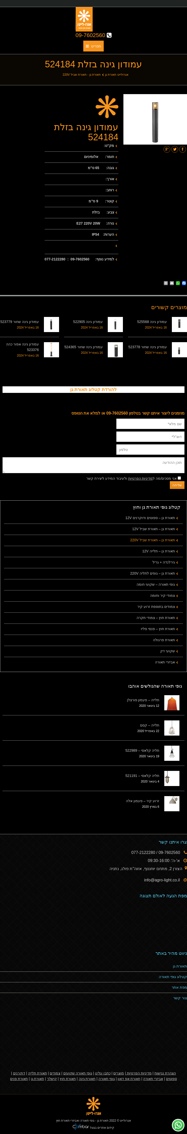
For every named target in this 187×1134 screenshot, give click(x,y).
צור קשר (180, 998)
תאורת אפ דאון (129, 1079)
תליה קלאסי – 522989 (142, 750)
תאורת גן (180, 966)
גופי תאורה (106, 1079)
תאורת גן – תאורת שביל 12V (153, 529)
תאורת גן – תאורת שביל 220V (152, 540)
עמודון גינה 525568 (152, 322)
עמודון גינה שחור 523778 (147, 347)
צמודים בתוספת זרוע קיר (156, 607)
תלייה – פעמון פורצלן (143, 700)
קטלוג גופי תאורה (173, 977)
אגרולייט (125, 1120)
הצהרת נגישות (165, 1073)
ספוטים (171, 1079)
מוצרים (118, 1073)
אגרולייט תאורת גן (116, 74)
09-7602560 (93, 35)
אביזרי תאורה (165, 662)
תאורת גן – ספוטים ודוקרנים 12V (150, 518)
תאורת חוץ (68, 1079)
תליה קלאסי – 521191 (142, 776)
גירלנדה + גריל (163, 562)
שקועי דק (167, 651)
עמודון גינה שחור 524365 (83, 347)
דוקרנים (19, 1073)
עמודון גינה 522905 (88, 322)
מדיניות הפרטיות (140, 478)
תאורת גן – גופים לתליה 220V (152, 573)
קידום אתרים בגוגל (101, 1127)
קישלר (52, 1079)
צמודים (55, 1073)
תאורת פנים (19, 1079)
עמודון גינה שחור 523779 (19, 322)
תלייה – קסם (149, 725)
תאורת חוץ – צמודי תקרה (156, 618)
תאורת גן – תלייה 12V (158, 551)
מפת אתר (179, 987)
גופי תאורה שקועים (77, 1073)
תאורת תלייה (37, 1073)
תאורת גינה (87, 1079)
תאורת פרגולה (164, 640)
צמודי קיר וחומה (162, 595)
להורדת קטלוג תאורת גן (93, 389)
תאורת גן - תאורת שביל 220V (82, 74)
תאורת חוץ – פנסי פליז (158, 629)
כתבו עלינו (103, 1073)
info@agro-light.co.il (162, 880)
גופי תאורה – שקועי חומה (156, 584)
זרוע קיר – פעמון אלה (142, 801)
